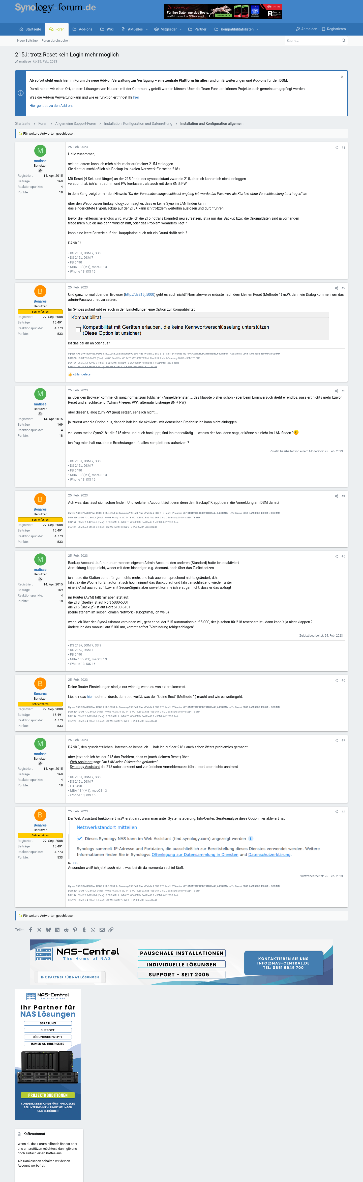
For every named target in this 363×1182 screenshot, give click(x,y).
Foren (133, 1076)
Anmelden (249, 1066)
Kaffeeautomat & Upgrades (148, 1095)
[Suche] (316, 40)
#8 (270, 836)
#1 (270, 148)
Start (132, 1066)
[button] (146, 29)
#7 (270, 765)
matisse (25, 61)
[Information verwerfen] (341, 77)
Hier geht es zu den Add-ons (51, 106)
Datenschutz (239, 1128)
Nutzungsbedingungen (210, 1128)
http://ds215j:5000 (139, 305)
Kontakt (134, 1086)
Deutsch (56, 1128)
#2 (270, 298)
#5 (270, 574)
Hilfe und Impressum (308, 1128)
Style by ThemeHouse (121, 1141)
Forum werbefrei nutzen (146, 1105)
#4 (270, 514)
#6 (270, 703)
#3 (270, 399)
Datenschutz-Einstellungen (270, 1128)
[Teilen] (263, 147)
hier (136, 97)
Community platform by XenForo (59, 1141)
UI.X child (35, 1128)
